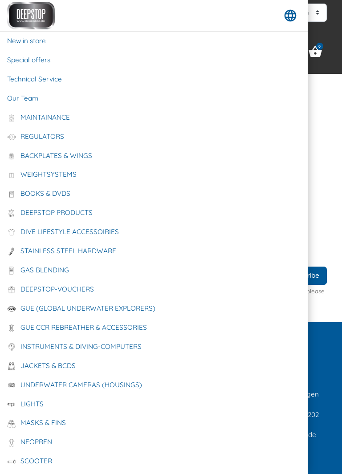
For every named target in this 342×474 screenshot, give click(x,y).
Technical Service (34, 79)
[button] (290, 15)
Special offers (28, 60)
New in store (26, 40)
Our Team (22, 98)
